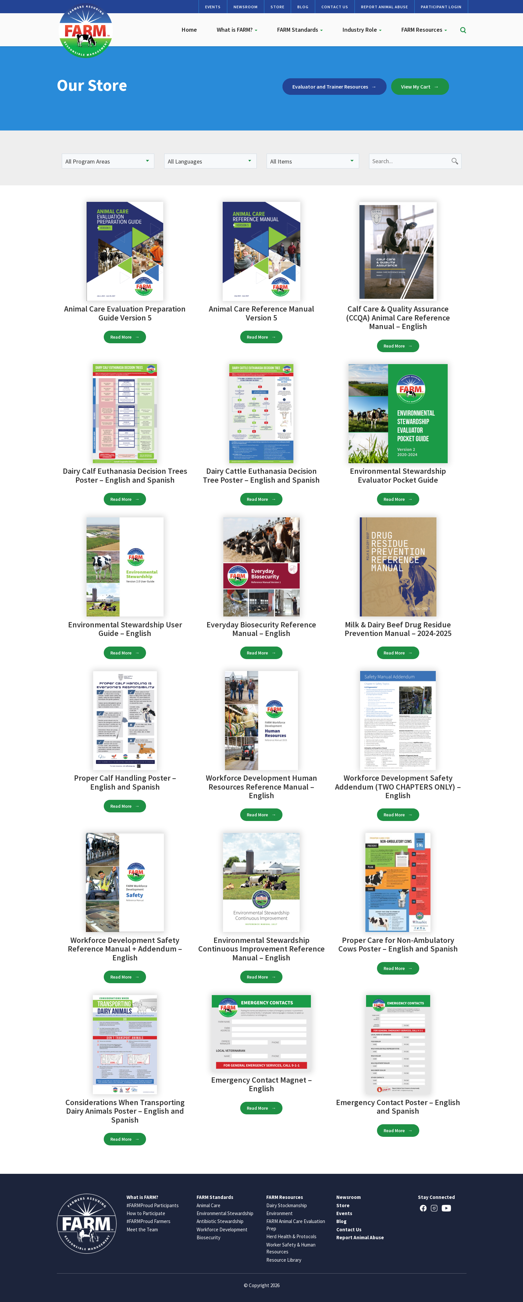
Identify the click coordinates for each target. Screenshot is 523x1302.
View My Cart (415, 86)
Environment (279, 1213)
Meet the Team (142, 1229)
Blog (303, 6)
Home (189, 29)
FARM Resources (424, 29)
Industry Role (362, 29)
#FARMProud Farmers (148, 1221)
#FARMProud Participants (153, 1205)
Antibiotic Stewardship (220, 1221)
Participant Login (441, 6)
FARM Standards (300, 29)
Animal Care (208, 1205)
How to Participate (146, 1213)
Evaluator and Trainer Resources (330, 86)
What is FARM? (237, 29)
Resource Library (283, 1260)
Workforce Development (222, 1229)
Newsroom (246, 6)
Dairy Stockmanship (286, 1205)
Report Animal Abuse (384, 6)
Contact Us (334, 6)
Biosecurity (208, 1237)
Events (213, 6)
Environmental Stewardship (225, 1213)
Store (277, 6)
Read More (120, 337)
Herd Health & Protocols (291, 1236)
